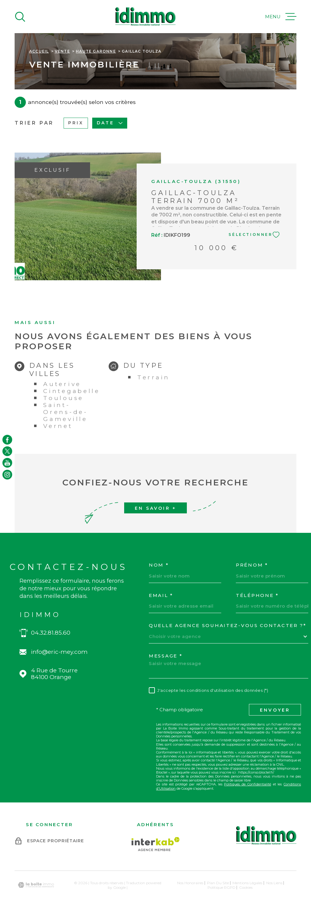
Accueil (39, 51)
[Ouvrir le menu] (280, 16)
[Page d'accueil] (145, 16)
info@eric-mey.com (59, 652)
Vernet (57, 426)
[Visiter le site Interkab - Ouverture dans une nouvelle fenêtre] (155, 844)
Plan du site (218, 883)
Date (110, 123)
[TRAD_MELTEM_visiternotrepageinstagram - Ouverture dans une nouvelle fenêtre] (7, 474)
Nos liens (274, 883)
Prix (75, 123)
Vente (62, 51)
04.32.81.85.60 (50, 632)
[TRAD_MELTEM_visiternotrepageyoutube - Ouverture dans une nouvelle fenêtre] (7, 463)
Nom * (159, 565)
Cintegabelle (71, 391)
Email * (161, 595)
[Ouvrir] (20, 16)
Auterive (62, 384)
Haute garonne (96, 51)
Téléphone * (257, 595)
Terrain (153, 377)
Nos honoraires (190, 883)
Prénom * (252, 565)
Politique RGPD (222, 887)
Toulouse (63, 398)
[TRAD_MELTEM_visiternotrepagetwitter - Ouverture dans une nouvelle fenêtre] (7, 451)
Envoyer (275, 710)
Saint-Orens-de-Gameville (65, 412)
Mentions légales (247, 883)
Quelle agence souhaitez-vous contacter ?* (227, 625)
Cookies (246, 887)
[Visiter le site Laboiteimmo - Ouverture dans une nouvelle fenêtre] (36, 885)
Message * (165, 656)
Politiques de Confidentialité (247, 784)
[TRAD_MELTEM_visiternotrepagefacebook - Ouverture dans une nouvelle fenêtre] (7, 439)
